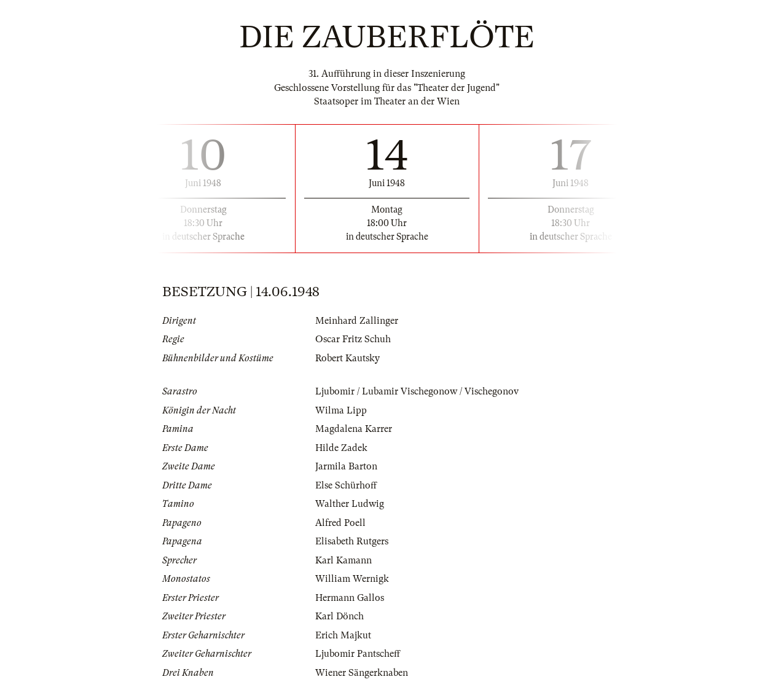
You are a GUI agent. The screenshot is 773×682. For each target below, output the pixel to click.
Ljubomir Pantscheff (357, 653)
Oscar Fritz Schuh (353, 339)
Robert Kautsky (347, 358)
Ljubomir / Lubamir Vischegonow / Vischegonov (417, 391)
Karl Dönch (339, 616)
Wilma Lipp (341, 410)
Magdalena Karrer (353, 428)
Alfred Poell (340, 522)
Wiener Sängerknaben (361, 672)
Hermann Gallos (349, 597)
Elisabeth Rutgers (351, 541)
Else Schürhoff (346, 485)
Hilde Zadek (341, 447)
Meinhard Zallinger (356, 320)
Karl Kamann (343, 560)
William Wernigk (352, 578)
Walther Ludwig (349, 503)
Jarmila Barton (346, 466)
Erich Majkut (343, 635)
